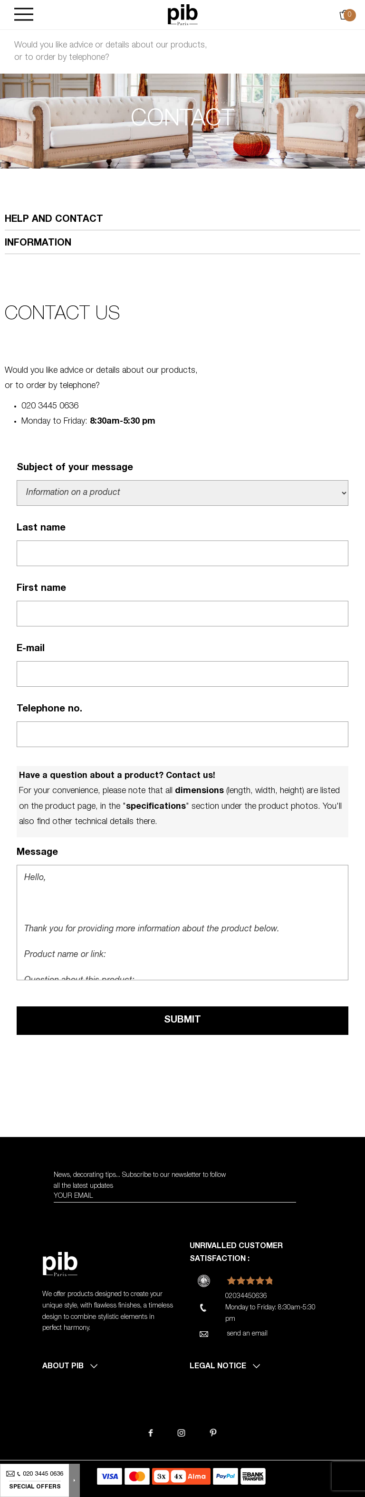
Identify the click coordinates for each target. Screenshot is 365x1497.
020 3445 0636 (49, 406)
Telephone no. (49, 709)
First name (41, 589)
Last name (41, 528)
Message (37, 853)
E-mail (31, 649)
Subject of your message (75, 468)
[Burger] (23, 15)
